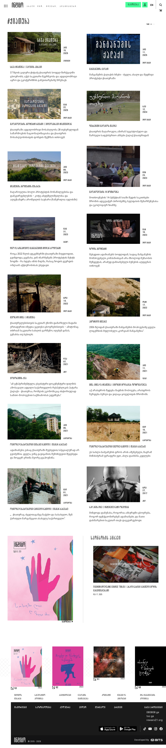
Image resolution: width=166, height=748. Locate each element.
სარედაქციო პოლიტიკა (40, 697)
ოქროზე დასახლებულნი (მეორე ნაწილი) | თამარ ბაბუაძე (117, 446)
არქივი (118, 707)
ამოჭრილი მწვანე (98, 321)
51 (98, 679)
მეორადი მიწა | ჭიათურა (22, 317)
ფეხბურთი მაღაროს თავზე (103, 126)
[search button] (160, 5)
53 (15, 688)
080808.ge (153, 712)
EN (151, 5)
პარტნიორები (65, 695)
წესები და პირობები (121, 697)
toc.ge (150, 716)
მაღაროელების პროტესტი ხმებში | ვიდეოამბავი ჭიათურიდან (41, 124)
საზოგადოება (43, 707)
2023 (40, 688)
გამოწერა (133, 4)
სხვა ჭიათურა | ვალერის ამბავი (26, 67)
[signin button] (145, 4)
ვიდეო (82, 707)
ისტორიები (20, 707)
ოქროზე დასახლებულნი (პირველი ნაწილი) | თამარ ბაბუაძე (39, 509)
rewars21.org (155, 720)
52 (57, 687)
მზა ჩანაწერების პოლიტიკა (147, 697)
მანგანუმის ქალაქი (98, 69)
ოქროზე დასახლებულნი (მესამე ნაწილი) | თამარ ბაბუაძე (38, 444)
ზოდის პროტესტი (98, 249)
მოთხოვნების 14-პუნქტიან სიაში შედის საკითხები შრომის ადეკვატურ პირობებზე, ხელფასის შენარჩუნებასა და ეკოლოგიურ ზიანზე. (123, 201)
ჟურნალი (100, 707)
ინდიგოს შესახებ (18, 697)
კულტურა (65, 707)
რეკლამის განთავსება (83, 697)
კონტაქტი (106, 695)
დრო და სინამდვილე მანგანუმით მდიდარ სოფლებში (35, 248)
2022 (164, 687)
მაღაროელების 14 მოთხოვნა (104, 192)
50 (140, 687)
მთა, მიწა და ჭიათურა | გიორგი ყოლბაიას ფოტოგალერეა (118, 384)
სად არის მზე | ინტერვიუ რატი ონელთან (109, 507)
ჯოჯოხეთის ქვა (18, 378)
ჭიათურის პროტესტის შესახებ (25, 186)
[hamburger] (6, 3)
